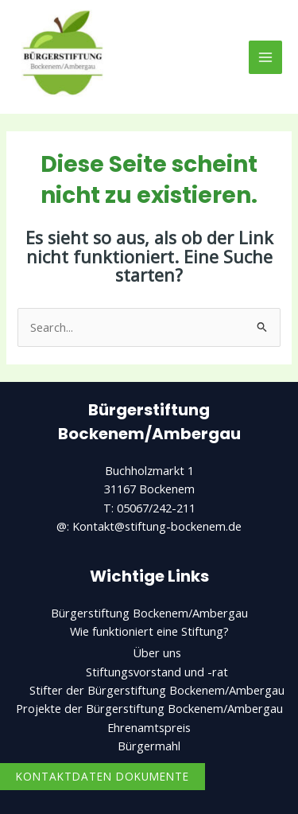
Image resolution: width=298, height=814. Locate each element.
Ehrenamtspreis (149, 727)
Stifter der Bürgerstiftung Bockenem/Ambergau (156, 690)
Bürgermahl (149, 746)
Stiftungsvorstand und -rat (157, 672)
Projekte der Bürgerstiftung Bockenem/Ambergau (149, 708)
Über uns (157, 652)
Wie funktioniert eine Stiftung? (149, 631)
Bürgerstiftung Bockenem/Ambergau (149, 613)
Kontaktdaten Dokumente (102, 776)
